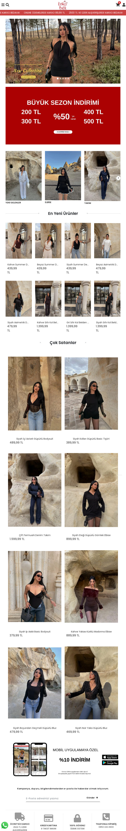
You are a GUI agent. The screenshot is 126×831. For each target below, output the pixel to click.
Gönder (92, 797)
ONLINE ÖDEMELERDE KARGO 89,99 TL (48, 12)
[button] (9, 51)
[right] (118, 178)
